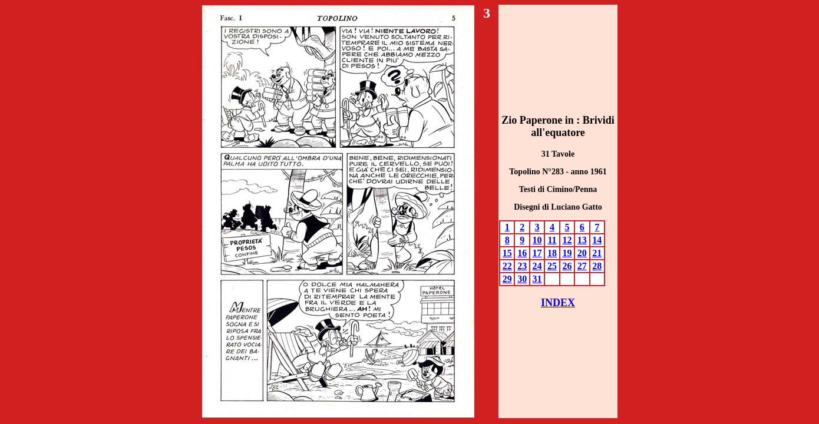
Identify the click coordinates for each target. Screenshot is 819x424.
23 (522, 266)
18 (552, 253)
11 (551, 240)
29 (507, 279)
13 (582, 240)
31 (537, 279)
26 (567, 266)
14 (597, 240)
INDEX (558, 303)
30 (522, 279)
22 (507, 266)
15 (507, 253)
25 (552, 266)
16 (522, 253)
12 (567, 240)
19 (567, 253)
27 (582, 266)
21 (597, 253)
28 (597, 266)
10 (537, 240)
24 (537, 266)
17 (537, 253)
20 (582, 253)
